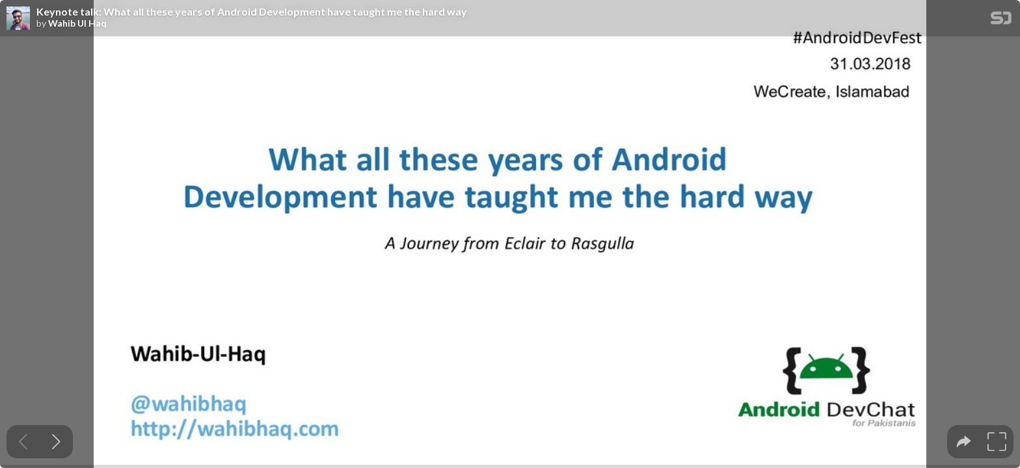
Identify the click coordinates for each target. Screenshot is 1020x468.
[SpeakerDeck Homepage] (1001, 20)
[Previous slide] (23, 441)
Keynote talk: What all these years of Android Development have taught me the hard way (251, 11)
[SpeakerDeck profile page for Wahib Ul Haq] (18, 18)
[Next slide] (56, 441)
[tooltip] (963, 441)
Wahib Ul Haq (77, 23)
